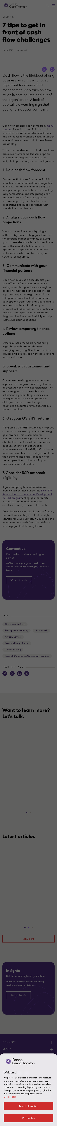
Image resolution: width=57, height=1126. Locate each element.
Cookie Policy (10, 1096)
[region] (28, 1089)
